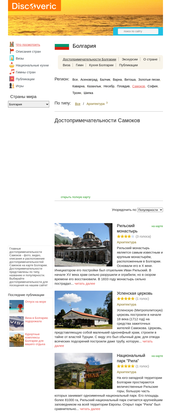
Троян (76, 93)
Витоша (130, 79)
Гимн (79, 65)
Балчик (105, 79)
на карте (157, 226)
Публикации (25, 79)
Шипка (88, 93)
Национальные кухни (32, 65)
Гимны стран (26, 72)
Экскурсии (130, 59)
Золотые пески (149, 79)
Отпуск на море (35, 301)
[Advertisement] (26, 177)
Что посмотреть (28, 44)
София (153, 86)
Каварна (78, 86)
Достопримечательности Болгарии (89, 59)
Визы (20, 58)
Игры (20, 86)
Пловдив (123, 86)
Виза (66, 65)
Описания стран (28, 51)
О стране (150, 59)
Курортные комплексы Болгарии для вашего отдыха (35, 339)
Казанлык (94, 86)
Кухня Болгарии (101, 65)
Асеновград (88, 79)
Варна (117, 79)
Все (75, 79)
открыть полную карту (75, 197)
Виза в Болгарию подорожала (36, 319)
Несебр (109, 86)
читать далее (85, 283)
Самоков (138, 86)
